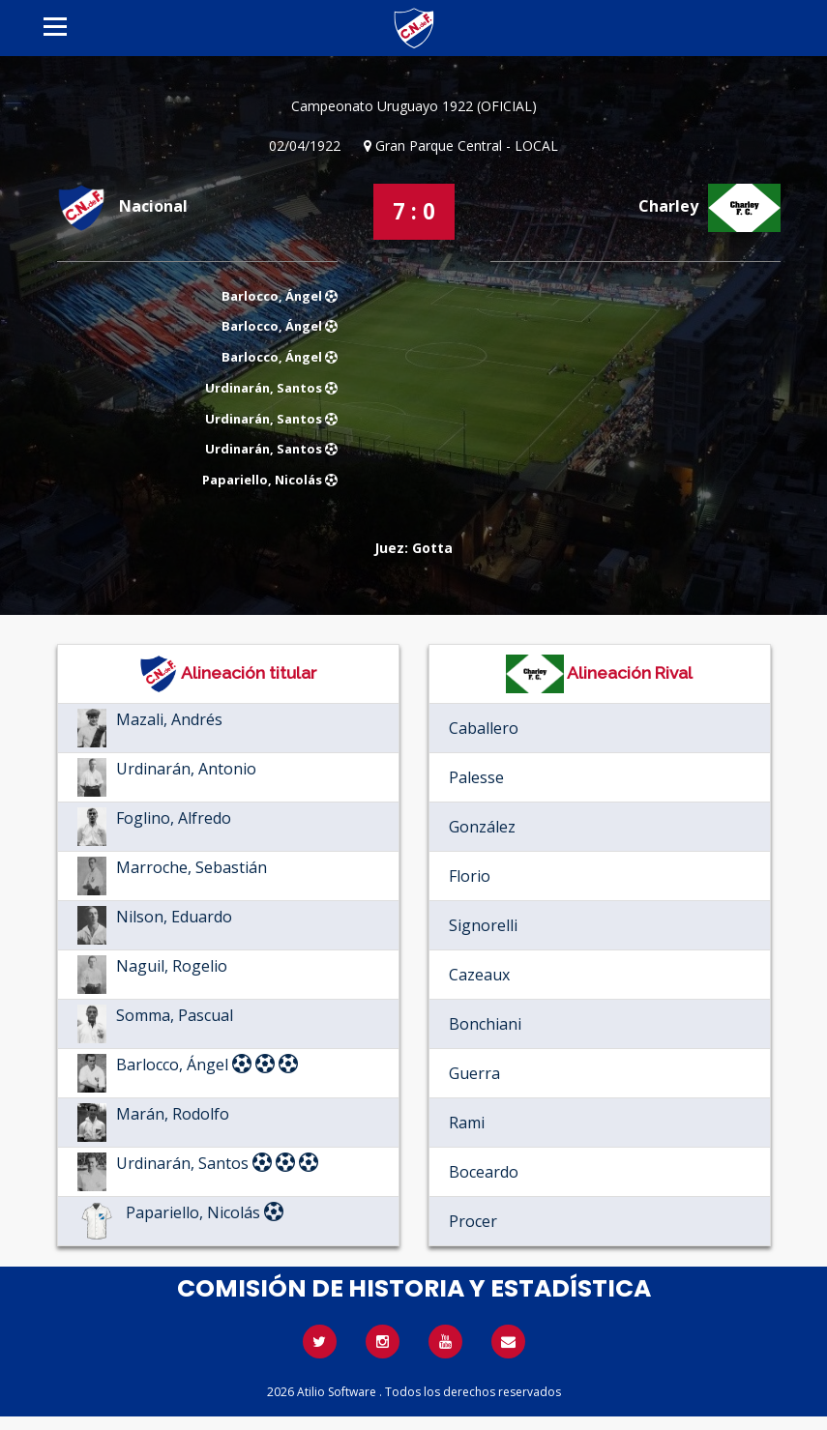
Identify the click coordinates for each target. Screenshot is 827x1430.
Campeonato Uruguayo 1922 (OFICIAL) (414, 106)
